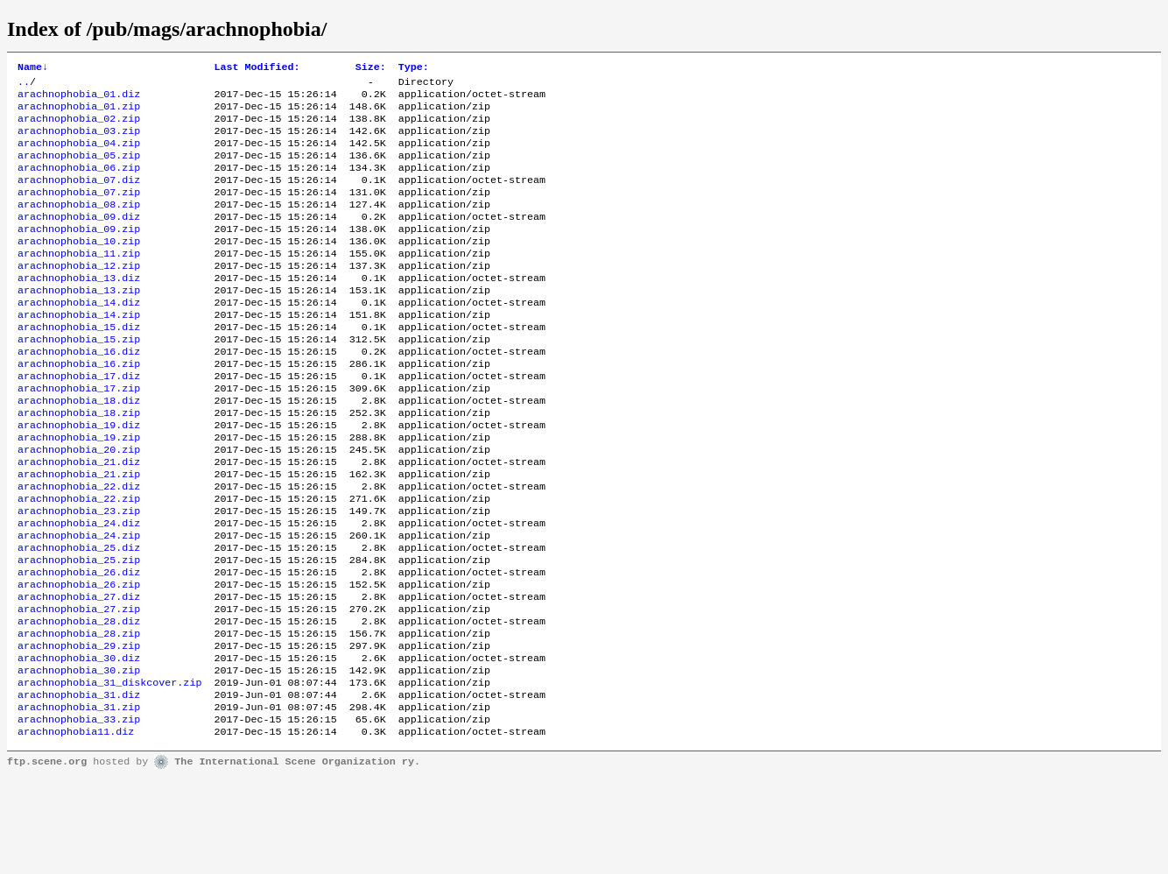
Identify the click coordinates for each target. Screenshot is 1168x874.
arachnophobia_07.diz (79, 197)
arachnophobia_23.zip (79, 575)
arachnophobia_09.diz (79, 239)
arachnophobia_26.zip (79, 659)
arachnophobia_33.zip (79, 814)
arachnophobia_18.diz (79, 449)
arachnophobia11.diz (76, 828)
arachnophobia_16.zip (79, 407)
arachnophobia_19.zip (79, 491)
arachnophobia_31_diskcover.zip (109, 772)
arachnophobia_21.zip (79, 533)
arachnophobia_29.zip (79, 729)
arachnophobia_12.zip (79, 295)
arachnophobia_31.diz (79, 786)
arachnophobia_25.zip (79, 631)
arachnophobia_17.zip (79, 435)
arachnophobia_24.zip (79, 603)
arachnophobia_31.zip (79, 800)
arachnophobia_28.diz (79, 701)
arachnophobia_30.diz (79, 744)
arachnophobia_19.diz (79, 477)
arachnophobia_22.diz (79, 547)
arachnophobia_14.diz (79, 337)
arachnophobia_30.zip (79, 758)
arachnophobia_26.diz (79, 645)
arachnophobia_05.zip (79, 169)
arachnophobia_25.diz (79, 617)
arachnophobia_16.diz (79, 393)
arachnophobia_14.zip (79, 351)
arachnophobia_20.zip (79, 505)
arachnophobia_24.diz (79, 589)
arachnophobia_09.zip (79, 253)
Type (413, 68)
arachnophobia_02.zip (79, 127)
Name (33, 68)
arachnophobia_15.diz (79, 365)
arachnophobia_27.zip (79, 687)
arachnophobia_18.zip (79, 463)
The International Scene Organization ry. (297, 858)
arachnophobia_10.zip (79, 267)
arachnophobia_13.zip (79, 323)
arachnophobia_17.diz (79, 421)
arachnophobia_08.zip (79, 225)
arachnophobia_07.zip (79, 211)
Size (370, 68)
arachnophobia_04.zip (79, 155)
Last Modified (256, 68)
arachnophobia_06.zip (79, 183)
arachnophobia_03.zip (79, 141)
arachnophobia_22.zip (79, 561)
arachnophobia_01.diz (79, 99)
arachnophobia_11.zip (79, 281)
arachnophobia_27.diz (79, 673)
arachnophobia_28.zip (79, 715)
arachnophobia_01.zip (79, 113)
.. (24, 85)
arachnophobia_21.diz (79, 519)
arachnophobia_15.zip (79, 379)
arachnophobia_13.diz (79, 309)
